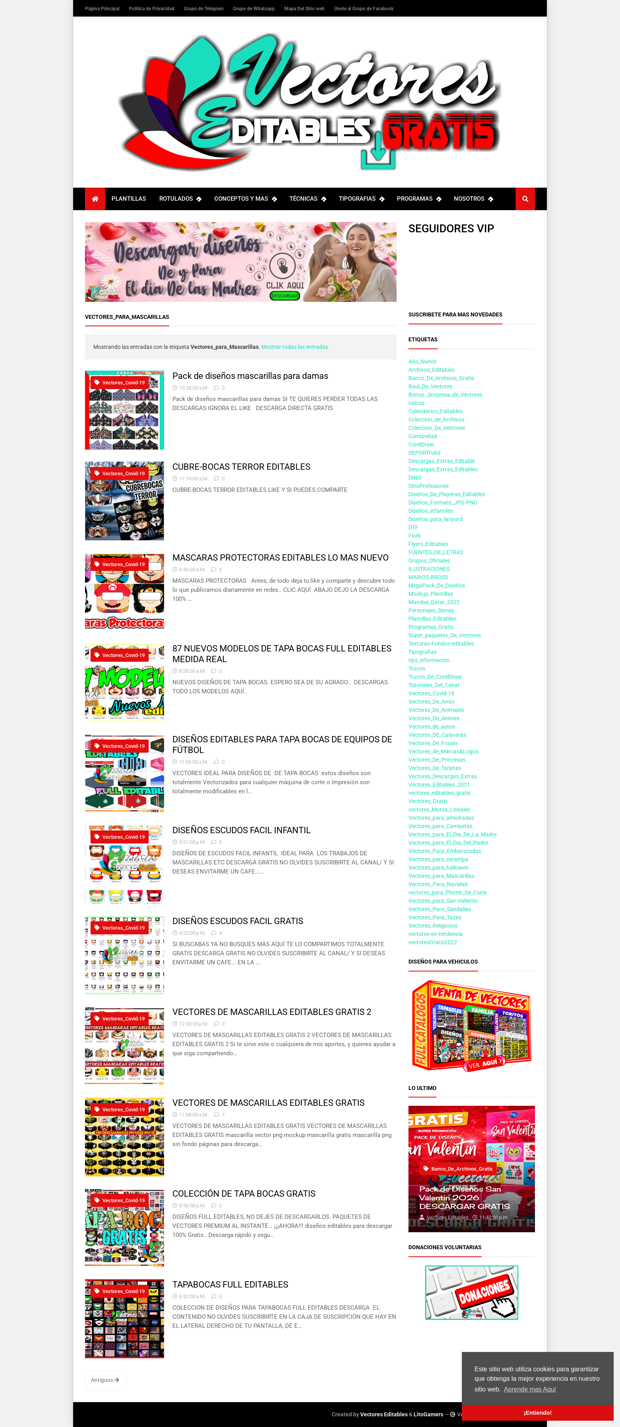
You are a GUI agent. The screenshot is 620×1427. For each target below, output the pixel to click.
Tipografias (422, 652)
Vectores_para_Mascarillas (441, 876)
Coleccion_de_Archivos (436, 419)
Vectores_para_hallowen (438, 867)
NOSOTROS (473, 198)
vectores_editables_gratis (439, 793)
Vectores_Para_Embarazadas (444, 851)
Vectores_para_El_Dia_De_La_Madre (452, 834)
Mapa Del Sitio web (305, 8)
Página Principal (103, 8)
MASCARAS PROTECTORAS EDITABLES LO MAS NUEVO (280, 557)
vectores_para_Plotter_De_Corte (447, 892)
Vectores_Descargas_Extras (442, 776)
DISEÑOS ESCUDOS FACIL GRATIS (237, 921)
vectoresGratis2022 (432, 942)
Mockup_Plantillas (430, 594)
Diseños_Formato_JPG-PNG (443, 502)
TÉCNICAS (307, 198)
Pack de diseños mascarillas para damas (250, 376)
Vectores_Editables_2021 (439, 784)
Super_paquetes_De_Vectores (444, 635)
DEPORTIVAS (424, 453)
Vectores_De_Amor (431, 701)
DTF (413, 527)
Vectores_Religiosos (432, 925)
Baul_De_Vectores (430, 386)
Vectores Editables (384, 1414)
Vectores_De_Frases (433, 743)
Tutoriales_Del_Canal (433, 685)
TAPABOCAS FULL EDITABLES (230, 1284)
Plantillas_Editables (432, 619)
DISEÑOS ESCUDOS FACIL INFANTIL (241, 830)
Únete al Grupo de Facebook (363, 8)
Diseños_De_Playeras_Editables (446, 494)
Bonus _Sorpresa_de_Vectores (445, 395)
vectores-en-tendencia (435, 934)
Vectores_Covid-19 (120, 383)
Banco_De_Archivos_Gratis (441, 378)
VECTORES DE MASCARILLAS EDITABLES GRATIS (268, 1103)
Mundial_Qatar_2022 (434, 602)
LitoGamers (428, 1414)
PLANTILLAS (129, 198)
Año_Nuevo (422, 361)
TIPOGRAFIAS (361, 198)
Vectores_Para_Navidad (437, 884)
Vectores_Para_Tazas (434, 917)
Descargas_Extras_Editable (441, 461)
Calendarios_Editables (435, 411)
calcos (416, 403)
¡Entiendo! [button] (538, 1413)
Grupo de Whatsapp (254, 8)
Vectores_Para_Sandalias (439, 909)
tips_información (429, 660)
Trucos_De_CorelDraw (435, 677)
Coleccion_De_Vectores (436, 428)
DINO (415, 477)
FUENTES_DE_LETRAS (435, 552)
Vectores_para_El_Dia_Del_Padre (448, 843)
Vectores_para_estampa (438, 859)
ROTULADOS (180, 198)
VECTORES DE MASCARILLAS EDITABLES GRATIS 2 (271, 1012)
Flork (414, 536)
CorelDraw (421, 444)
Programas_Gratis (431, 627)
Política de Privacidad (152, 8)
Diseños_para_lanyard (435, 519)
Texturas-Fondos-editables (441, 643)
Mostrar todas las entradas (294, 347)
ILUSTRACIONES (429, 569)
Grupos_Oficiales (429, 560)
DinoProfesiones (428, 486)
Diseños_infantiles (430, 511)
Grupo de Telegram (204, 8)
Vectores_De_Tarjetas (434, 768)
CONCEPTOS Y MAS (245, 198)
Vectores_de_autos (431, 726)
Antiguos (105, 1380)
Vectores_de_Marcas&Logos (443, 751)
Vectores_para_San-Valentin (443, 901)
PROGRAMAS (419, 198)
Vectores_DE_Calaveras (437, 735)
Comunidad (422, 436)
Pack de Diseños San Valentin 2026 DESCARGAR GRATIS (465, 1197)
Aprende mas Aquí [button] (530, 1389)
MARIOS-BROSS (428, 577)
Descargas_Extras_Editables (443, 469)
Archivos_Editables (431, 370)
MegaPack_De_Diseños (436, 585)
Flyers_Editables (428, 544)
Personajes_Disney (431, 610)
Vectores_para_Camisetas (440, 826)
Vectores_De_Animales (436, 710)
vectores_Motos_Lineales (439, 809)
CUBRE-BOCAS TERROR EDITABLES (241, 466)
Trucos (416, 668)
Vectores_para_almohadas (441, 818)
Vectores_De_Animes (433, 718)
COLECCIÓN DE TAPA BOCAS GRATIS (244, 1193)
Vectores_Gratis (428, 801)
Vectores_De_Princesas (436, 760)
